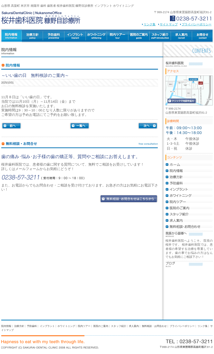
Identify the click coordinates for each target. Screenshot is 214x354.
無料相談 (203, 36)
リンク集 (150, 24)
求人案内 (181, 36)
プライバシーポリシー (197, 24)
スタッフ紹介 (160, 36)
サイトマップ (169, 24)
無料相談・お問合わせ (154, 326)
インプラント (75, 36)
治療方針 (32, 36)
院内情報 (6, 326)
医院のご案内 (139, 36)
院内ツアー (117, 36)
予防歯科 (53, 36)
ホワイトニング (96, 36)
